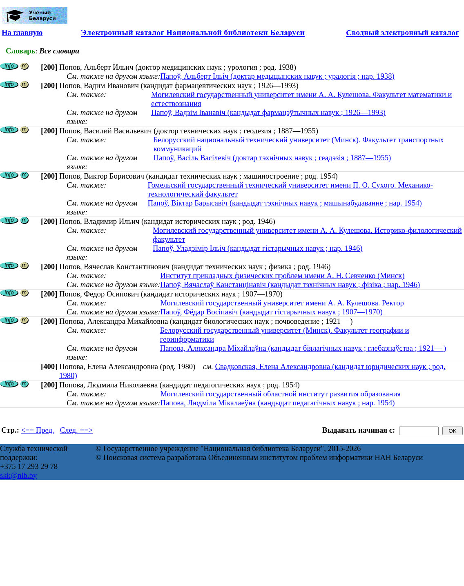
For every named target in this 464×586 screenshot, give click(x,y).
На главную (22, 32)
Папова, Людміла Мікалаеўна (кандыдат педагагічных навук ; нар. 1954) (277, 402)
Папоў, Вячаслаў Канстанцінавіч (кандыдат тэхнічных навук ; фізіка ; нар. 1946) (290, 284)
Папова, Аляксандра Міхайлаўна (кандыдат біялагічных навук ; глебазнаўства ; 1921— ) (303, 348)
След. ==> (76, 430)
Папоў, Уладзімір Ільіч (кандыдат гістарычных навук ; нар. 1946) (258, 248)
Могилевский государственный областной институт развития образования (280, 393)
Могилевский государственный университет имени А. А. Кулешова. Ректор (282, 303)
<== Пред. (37, 430)
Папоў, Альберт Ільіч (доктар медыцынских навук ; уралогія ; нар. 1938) (277, 76)
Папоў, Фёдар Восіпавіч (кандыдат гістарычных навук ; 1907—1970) (271, 311)
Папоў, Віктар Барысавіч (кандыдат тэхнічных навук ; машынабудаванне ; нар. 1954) (285, 203)
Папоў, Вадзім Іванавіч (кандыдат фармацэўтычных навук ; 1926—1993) (268, 112)
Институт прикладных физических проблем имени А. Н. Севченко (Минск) (282, 275)
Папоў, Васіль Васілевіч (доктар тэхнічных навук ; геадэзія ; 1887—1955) (272, 157)
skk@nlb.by (18, 475)
